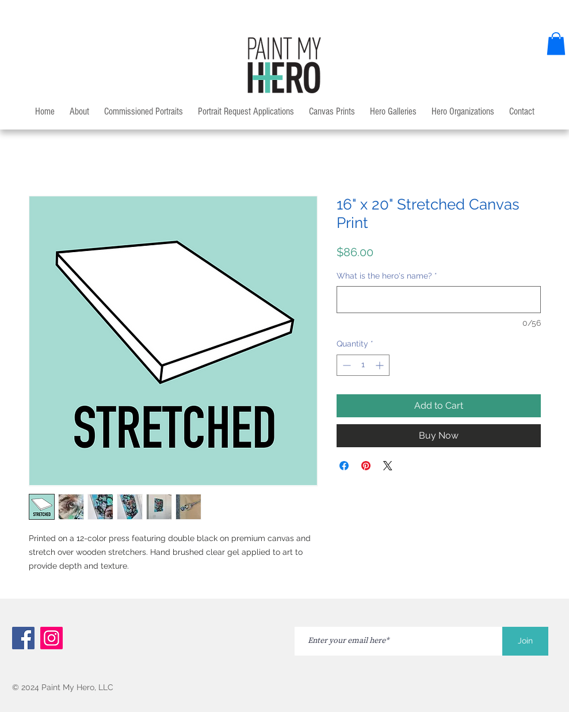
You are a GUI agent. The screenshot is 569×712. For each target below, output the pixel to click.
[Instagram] (51, 638)
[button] (556, 43)
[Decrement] (345, 365)
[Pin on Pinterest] (366, 466)
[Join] (525, 641)
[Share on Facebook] (344, 466)
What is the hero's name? (387, 275)
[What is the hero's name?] (438, 299)
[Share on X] (388, 466)
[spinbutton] (363, 365)
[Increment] (380, 365)
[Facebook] (23, 638)
